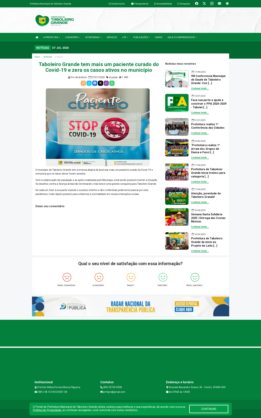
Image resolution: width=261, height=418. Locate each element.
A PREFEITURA (51, 37)
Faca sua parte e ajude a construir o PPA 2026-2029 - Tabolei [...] (209, 103)
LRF (125, 37)
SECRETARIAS (93, 37)
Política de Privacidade (47, 410)
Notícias (48, 57)
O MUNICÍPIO (72, 37)
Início (37, 57)
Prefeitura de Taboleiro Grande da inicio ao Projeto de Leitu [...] (207, 242)
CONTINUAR (208, 409)
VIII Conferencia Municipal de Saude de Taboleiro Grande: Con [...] (208, 79)
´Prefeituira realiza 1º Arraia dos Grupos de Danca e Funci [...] (205, 149)
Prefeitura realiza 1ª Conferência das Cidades (208, 126)
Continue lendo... (200, 88)
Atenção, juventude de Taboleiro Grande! (206, 195)
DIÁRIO (158, 37)
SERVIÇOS (112, 37)
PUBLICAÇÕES (141, 37)
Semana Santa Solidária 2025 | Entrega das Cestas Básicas (208, 218)
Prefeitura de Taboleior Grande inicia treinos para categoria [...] (208, 173)
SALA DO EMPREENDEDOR (182, 37)
